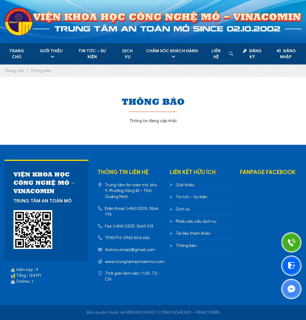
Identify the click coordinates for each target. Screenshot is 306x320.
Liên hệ (216, 53)
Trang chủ (16, 53)
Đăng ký (252, 53)
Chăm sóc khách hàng (172, 50)
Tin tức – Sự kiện (92, 53)
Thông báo (186, 245)
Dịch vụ (127, 53)
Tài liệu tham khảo (193, 233)
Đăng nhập (286, 53)
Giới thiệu (51, 50)
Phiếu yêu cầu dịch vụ (196, 221)
